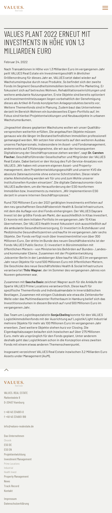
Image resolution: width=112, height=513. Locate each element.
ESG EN (8, 449)
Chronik (7, 440)
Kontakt (8, 490)
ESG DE (8, 445)
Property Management (16, 476)
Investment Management (17, 459)
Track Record (11, 486)
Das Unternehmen (14, 436)
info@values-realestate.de (19, 426)
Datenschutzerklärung (16, 503)
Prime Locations (12, 463)
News (7, 481)
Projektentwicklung (15, 454)
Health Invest (10, 472)
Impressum (10, 498)
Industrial (8, 467)
